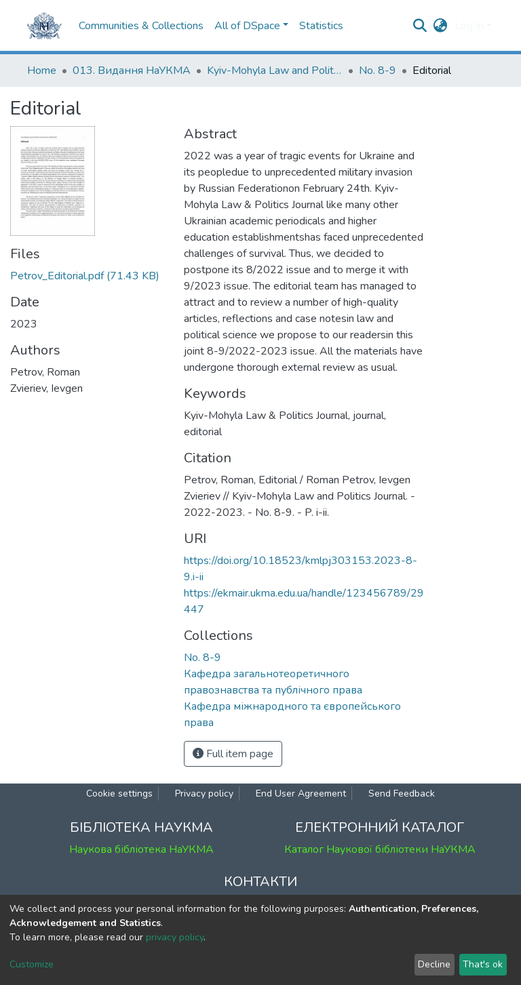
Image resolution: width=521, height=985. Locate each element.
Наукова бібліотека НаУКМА (141, 849)
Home (41, 70)
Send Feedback (401, 793)
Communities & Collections (141, 25)
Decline (434, 964)
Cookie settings (119, 793)
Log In (469, 25)
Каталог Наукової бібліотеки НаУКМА (380, 849)
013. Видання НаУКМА (132, 70)
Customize (31, 964)
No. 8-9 (377, 70)
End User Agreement (301, 793)
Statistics (321, 25)
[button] (440, 26)
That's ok (483, 964)
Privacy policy (204, 793)
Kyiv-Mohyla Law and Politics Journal (275, 70)
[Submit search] (420, 26)
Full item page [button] (233, 753)
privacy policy (175, 937)
